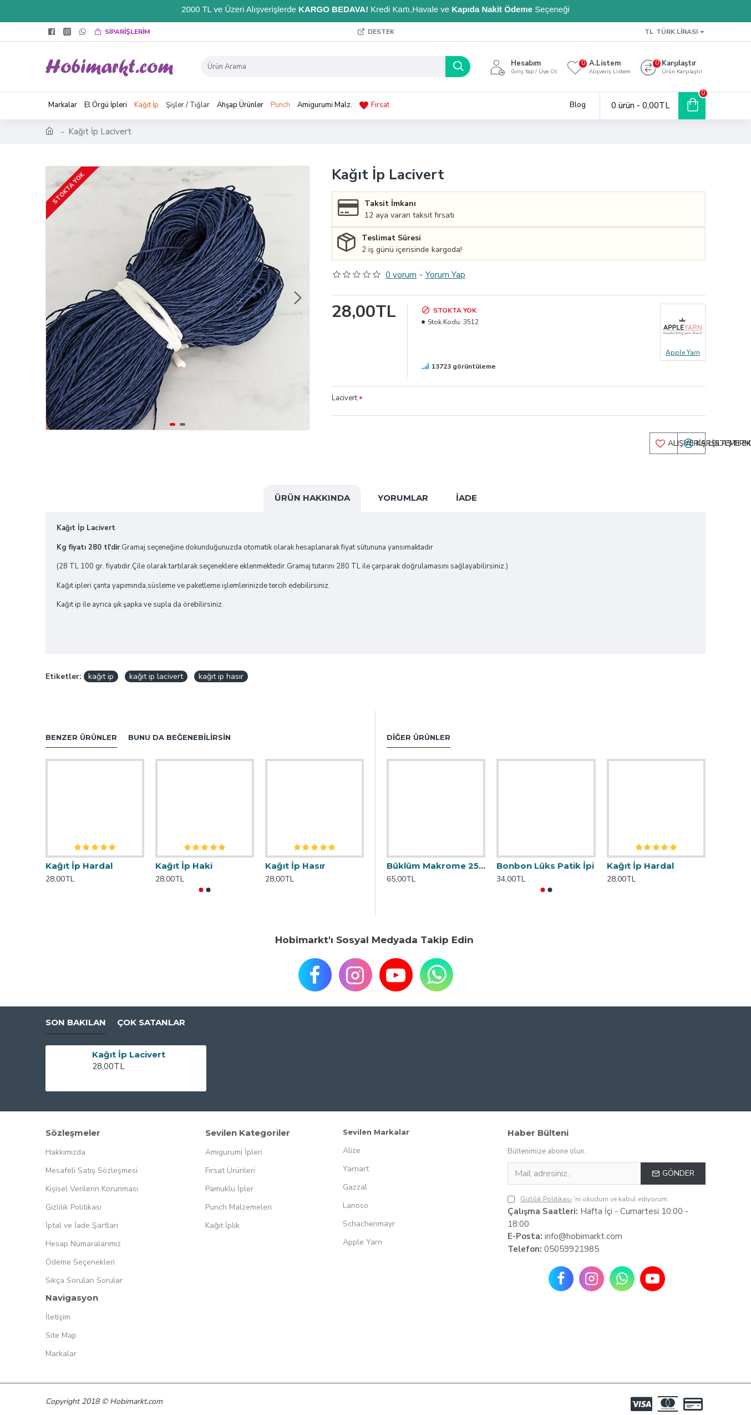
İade (466, 501)
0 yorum (401, 274)
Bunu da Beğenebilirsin (179, 727)
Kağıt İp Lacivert (128, 1044)
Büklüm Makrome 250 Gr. (436, 856)
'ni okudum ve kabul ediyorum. (588, 1190)
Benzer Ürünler (81, 727)
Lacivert (344, 398)
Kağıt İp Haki (183, 855)
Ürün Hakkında (312, 501)
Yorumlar (403, 501)
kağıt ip (101, 666)
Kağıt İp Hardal (79, 855)
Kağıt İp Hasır (295, 855)
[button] (298, 298)
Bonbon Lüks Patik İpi (545, 856)
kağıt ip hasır (221, 666)
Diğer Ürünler (418, 727)
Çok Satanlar (151, 1013)
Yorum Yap (445, 274)
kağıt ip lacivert (156, 666)
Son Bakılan (75, 1013)
